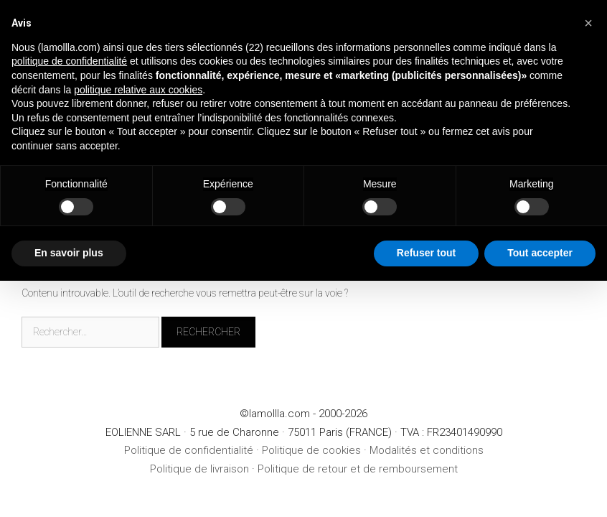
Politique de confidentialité (188, 450)
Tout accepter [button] (540, 252)
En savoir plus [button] (68, 252)
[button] (588, 22)
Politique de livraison (199, 468)
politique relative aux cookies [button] (138, 90)
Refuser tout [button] (426, 252)
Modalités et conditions (427, 450)
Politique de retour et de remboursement (358, 468)
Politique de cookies (311, 450)
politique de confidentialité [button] (69, 61)
